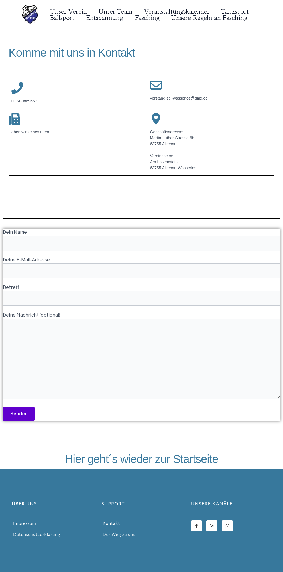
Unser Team (117, 11)
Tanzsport (238, 11)
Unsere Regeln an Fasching (212, 18)
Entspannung (106, 18)
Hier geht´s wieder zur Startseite (141, 459)
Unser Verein (68, 11)
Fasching (149, 18)
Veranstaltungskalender (179, 11)
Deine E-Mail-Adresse (141, 267)
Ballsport (62, 18)
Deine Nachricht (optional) (141, 356)
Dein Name (141, 240)
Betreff (141, 295)
